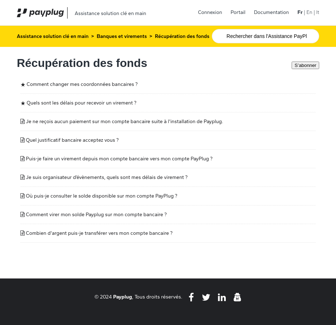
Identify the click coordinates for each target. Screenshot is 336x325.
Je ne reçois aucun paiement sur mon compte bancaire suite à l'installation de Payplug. (124, 121)
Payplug (122, 297)
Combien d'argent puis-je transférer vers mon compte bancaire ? (99, 233)
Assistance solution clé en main (53, 36)
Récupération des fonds (182, 36)
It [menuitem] (317, 12)
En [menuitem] (309, 12)
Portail (237, 12)
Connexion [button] (210, 12)
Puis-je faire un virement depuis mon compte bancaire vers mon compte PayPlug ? (119, 159)
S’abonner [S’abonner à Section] (305, 65)
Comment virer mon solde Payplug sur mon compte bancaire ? (96, 215)
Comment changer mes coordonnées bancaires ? (81, 84)
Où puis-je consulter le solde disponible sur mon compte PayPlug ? (101, 196)
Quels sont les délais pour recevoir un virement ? (81, 103)
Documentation (271, 12)
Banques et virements (122, 36)
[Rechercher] (265, 36)
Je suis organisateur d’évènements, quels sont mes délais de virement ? (107, 177)
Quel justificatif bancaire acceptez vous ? (72, 140)
